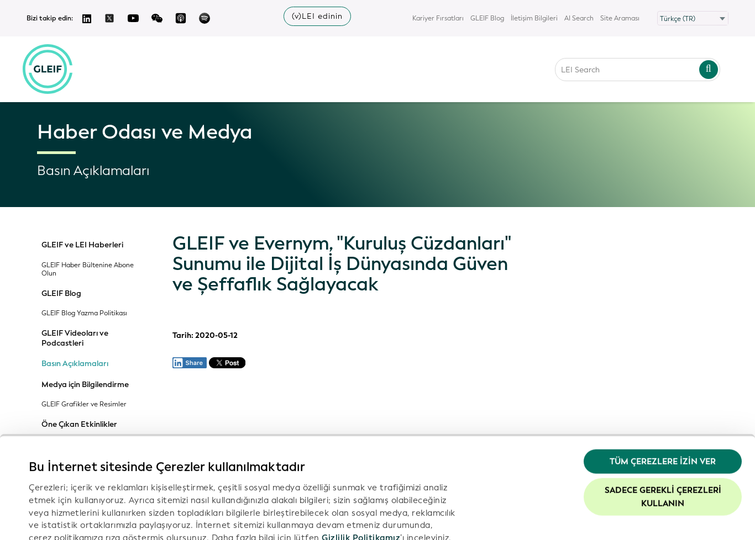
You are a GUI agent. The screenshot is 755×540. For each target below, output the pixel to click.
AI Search (579, 18)
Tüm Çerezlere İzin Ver (663, 386)
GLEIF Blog (487, 18)
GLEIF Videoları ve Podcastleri (74, 338)
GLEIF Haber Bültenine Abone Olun (87, 269)
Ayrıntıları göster (63, 518)
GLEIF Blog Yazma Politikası (84, 313)
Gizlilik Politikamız (361, 462)
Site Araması (619, 18)
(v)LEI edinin (317, 16)
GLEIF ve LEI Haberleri (82, 245)
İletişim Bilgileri (534, 18)
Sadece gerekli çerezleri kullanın (663, 421)
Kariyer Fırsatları (438, 18)
